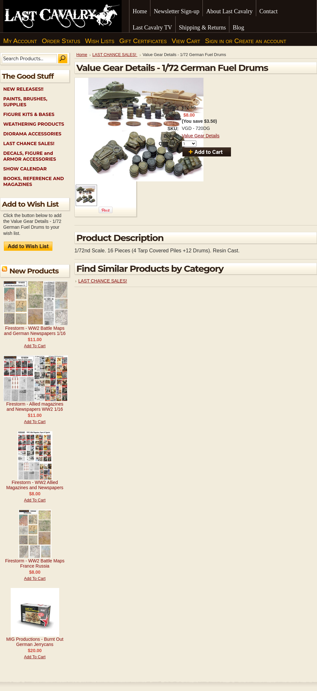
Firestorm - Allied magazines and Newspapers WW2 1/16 (34, 406)
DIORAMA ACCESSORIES (32, 134)
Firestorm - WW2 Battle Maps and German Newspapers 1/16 (35, 331)
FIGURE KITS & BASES (28, 114)
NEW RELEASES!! (23, 89)
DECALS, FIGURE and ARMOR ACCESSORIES (29, 156)
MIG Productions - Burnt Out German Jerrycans (34, 642)
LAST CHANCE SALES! (28, 143)
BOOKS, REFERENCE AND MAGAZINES (33, 181)
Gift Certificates (143, 40)
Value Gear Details (200, 135)
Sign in (214, 40)
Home (81, 54)
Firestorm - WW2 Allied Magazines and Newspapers (34, 485)
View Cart (186, 40)
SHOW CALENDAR (25, 169)
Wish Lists (100, 40)
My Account (20, 40)
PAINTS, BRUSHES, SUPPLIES (25, 102)
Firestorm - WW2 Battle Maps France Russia (35, 563)
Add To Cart (34, 346)
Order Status (61, 40)
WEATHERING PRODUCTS (33, 124)
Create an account (260, 40)
